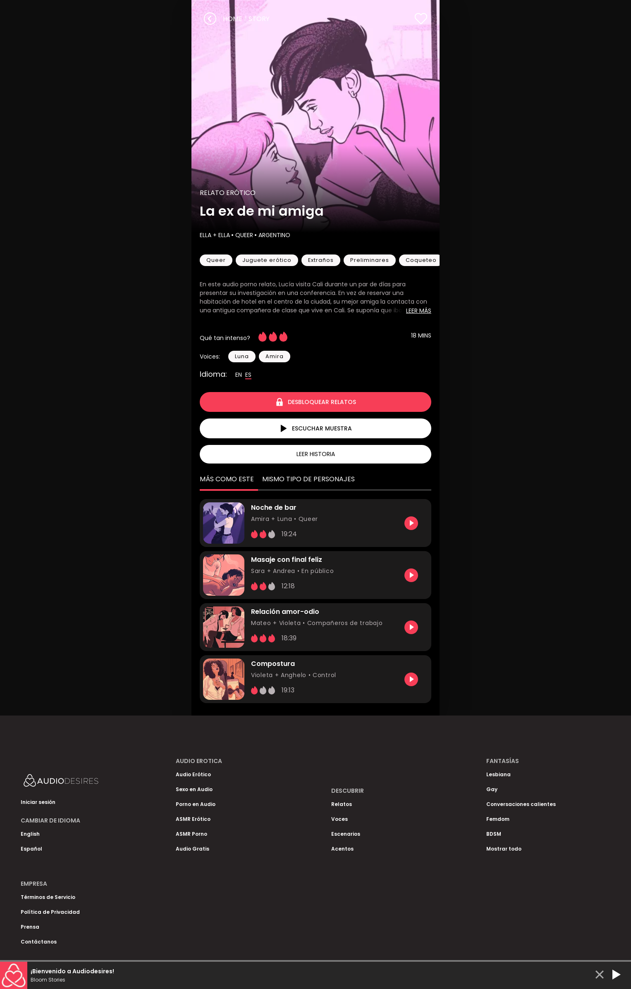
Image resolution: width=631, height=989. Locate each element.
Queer (243, 235)
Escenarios (345, 833)
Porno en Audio (195, 804)
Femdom (497, 819)
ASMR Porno (191, 833)
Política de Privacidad (50, 911)
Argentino (273, 235)
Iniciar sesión (38, 802)
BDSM (493, 833)
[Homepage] (83, 782)
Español (31, 848)
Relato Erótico (228, 192)
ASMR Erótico (193, 819)
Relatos (341, 804)
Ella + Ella (215, 235)
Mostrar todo (503, 848)
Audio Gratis (192, 848)
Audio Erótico (193, 774)
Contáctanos (39, 941)
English (30, 833)
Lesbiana (498, 774)
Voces (339, 819)
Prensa (30, 926)
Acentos (342, 848)
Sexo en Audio (194, 789)
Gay (491, 789)
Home (232, 19)
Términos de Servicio (48, 897)
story (259, 19)
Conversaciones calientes (521, 804)
